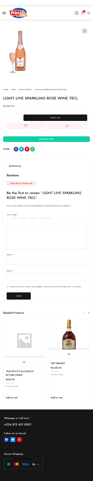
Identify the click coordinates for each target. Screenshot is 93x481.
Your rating (12, 214)
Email (10, 270)
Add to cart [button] (12, 397)
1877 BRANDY (58, 363)
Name (10, 254)
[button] (89, 313)
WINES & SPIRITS (25, 89)
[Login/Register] (77, 13)
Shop (13, 89)
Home (5, 89)
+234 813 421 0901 (17, 424)
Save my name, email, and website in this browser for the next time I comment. (45, 286)
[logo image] (18, 12)
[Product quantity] (14, 117)
